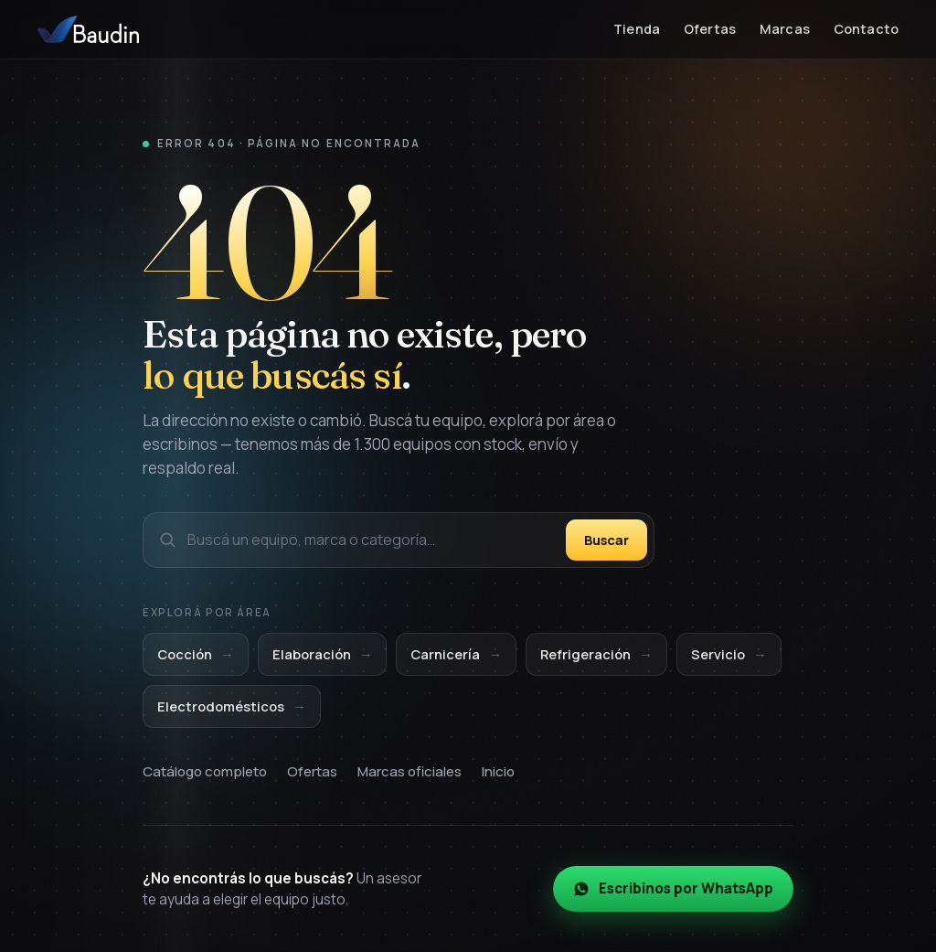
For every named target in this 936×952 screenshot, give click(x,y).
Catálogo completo (205, 771)
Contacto (866, 28)
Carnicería (456, 655)
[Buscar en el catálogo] (371, 540)
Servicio (729, 655)
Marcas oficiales (409, 771)
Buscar (606, 539)
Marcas (785, 28)
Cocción (195, 655)
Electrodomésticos (231, 706)
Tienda (636, 28)
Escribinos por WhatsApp (673, 889)
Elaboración (322, 655)
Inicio (498, 771)
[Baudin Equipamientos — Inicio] (88, 29)
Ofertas (710, 28)
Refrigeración (596, 655)
